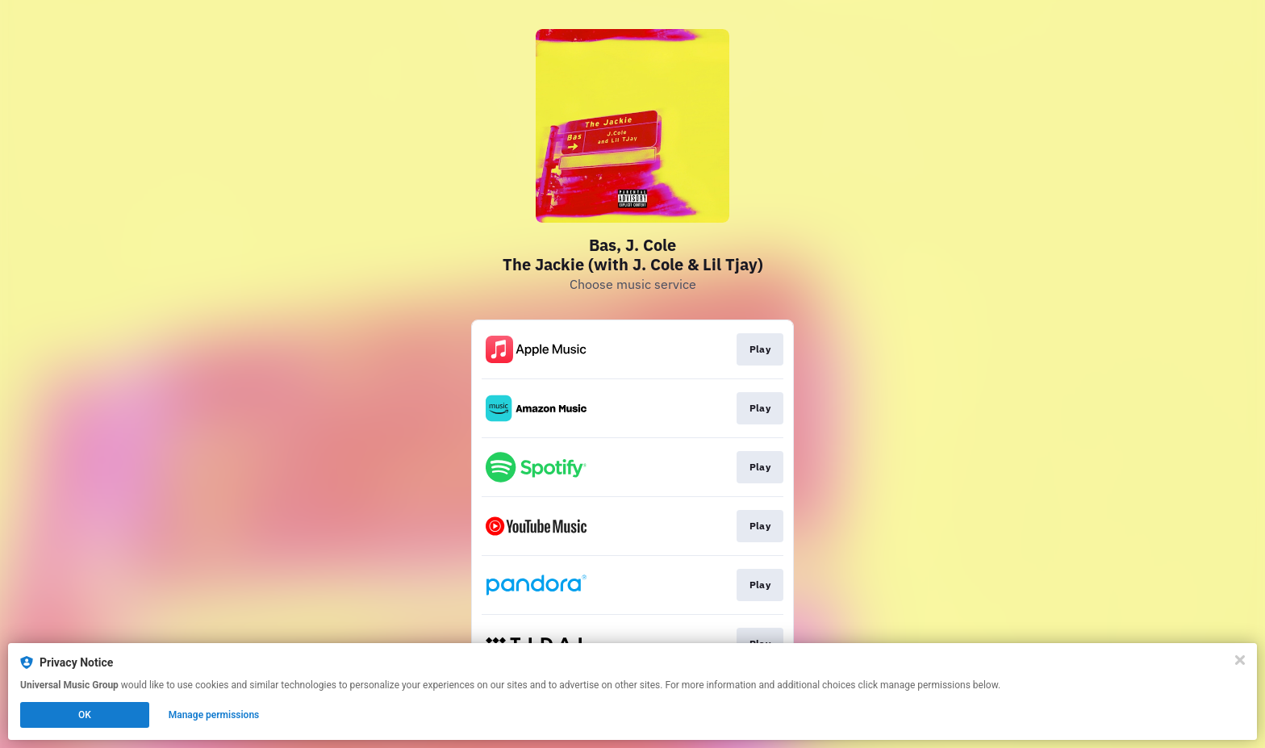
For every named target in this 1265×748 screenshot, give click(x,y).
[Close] (1240, 660)
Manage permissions (214, 715)
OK (84, 715)
